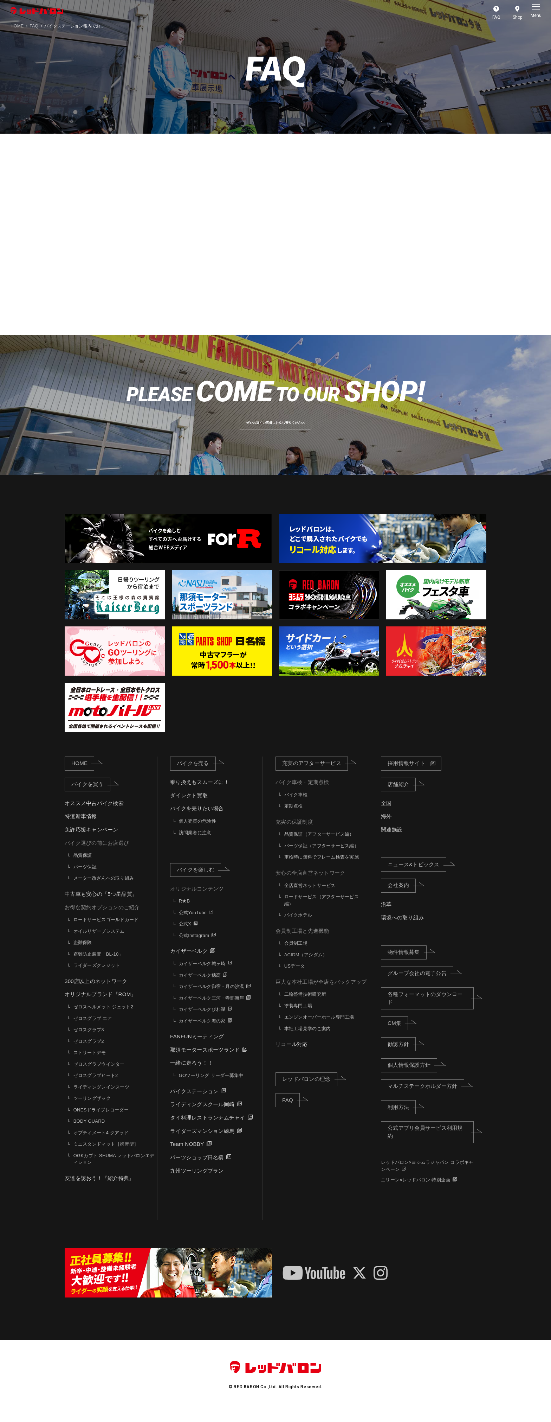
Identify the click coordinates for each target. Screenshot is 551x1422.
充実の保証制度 (294, 832)
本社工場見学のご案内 (307, 1039)
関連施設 (391, 840)
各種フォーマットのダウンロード (431, 1009)
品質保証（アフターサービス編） (319, 845)
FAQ (34, 26)
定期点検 (293, 817)
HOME (17, 26)
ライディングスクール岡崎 (202, 1115)
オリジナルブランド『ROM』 (100, 1005)
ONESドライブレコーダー (101, 1120)
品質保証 (82, 866)
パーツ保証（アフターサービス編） (321, 856)
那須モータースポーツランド (205, 1060)
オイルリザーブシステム (99, 941)
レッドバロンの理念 (309, 1089)
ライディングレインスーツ (101, 1097)
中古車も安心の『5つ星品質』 (101, 905)
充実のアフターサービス (315, 774)
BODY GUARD (89, 1132)
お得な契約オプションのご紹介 (102, 918)
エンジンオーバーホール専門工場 (319, 1028)
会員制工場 (295, 954)
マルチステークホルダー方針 (426, 1096)
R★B (184, 911)
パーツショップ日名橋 (197, 1168)
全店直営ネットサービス (310, 896)
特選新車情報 (81, 827)
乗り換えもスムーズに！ (199, 793)
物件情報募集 (407, 962)
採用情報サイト (406, 774)
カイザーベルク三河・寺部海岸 (211, 1008)
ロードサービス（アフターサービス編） (321, 911)
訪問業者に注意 (195, 843)
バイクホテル (298, 926)
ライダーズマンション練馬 (202, 1141)
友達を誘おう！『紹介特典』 (99, 1189)
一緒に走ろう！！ (191, 1074)
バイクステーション (194, 1102)
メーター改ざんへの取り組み (103, 889)
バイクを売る (196, 774)
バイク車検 (295, 805)
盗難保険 (82, 953)
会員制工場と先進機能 (302, 941)
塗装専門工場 (298, 1016)
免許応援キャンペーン (91, 840)
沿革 (386, 915)
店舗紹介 (402, 795)
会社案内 (402, 896)
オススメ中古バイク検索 (94, 814)
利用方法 (402, 1117)
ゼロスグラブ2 (88, 1051)
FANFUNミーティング (197, 1047)
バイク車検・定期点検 (302, 793)
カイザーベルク (189, 962)
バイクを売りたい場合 (197, 819)
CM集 (398, 1034)
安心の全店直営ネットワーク (310, 884)
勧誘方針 (402, 1054)
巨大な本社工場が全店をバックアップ (321, 992)
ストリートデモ (89, 1063)
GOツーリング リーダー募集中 (211, 1086)
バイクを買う (90, 795)
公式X (185, 934)
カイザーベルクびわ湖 (202, 1020)
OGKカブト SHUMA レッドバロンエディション (114, 1169)
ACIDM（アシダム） (306, 965)
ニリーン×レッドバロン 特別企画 (415, 1190)
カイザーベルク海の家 (202, 1031)
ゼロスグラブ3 (88, 1040)
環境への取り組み (402, 928)
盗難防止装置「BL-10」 (98, 964)
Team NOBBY (187, 1155)
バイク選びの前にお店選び (97, 853)
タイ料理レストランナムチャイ (207, 1128)
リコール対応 (292, 1055)
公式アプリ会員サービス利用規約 (431, 1143)
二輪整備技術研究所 (305, 1005)
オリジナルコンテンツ (197, 899)
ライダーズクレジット (96, 976)
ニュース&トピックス (417, 875)
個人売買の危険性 (197, 832)
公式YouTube (193, 923)
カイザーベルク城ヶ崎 (202, 974)
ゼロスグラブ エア (92, 1029)
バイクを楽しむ (199, 880)
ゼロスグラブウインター (99, 1074)
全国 (386, 814)
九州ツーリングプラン (197, 1181)
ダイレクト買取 (189, 806)
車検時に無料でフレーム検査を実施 (321, 868)
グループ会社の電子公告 (420, 984)
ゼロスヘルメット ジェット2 (103, 1017)
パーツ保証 (85, 877)
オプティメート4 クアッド (101, 1143)
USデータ (294, 977)
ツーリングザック (92, 1109)
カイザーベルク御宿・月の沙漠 (211, 997)
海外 (386, 827)
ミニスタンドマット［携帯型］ (106, 1155)
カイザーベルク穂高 (200, 985)
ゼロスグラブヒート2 (95, 1086)
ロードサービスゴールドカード (106, 930)
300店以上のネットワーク (96, 992)
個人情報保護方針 (412, 1075)
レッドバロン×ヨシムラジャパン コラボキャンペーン (427, 1177)
